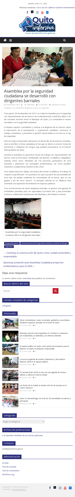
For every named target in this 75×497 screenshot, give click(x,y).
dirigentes (28, 108)
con (14, 108)
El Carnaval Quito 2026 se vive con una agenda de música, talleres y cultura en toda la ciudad (43, 373)
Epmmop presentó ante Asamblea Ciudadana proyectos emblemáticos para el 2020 (33, 264)
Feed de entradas (9, 467)
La (33, 108)
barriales (62, 105)
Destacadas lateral (12, 243)
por (36, 108)
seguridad (45, 108)
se (39, 108)
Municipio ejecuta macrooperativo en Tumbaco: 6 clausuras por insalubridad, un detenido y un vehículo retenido (44, 334)
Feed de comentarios (10, 470)
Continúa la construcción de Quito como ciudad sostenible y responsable (37, 254)
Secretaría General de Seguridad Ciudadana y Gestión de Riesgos (44, 243)
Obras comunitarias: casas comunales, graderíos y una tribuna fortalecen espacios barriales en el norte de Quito (45, 321)
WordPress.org (8, 474)
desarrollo (20, 108)
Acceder (5, 463)
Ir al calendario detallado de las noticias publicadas (22, 435)
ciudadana (8, 108)
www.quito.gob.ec (19, 489)
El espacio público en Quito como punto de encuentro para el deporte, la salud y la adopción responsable (44, 347)
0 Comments (41, 105)
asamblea (54, 105)
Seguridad (9, 246)
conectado (26, 278)
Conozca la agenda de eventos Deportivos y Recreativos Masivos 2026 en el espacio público (42, 360)
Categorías (6, 305)
